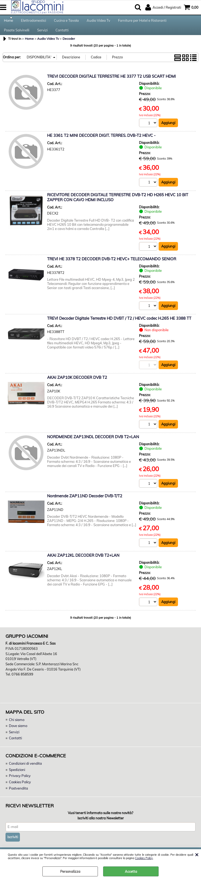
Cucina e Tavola (66, 22)
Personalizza (70, 871)
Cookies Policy (144, 858)
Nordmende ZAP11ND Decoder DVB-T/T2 (84, 502)
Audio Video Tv (98, 22)
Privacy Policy (19, 782)
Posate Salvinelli (16, 35)
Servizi (42, 35)
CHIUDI (196, 854)
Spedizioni (17, 776)
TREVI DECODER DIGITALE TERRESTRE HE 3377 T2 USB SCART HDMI (111, 82)
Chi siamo (16, 726)
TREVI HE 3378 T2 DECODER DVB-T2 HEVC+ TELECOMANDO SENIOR (111, 265)
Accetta (131, 871)
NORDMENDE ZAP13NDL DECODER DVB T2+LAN (93, 443)
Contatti (62, 35)
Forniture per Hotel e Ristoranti (142, 22)
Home (8, 22)
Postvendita (18, 794)
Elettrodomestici (33, 22)
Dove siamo (18, 732)
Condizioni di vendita (25, 770)
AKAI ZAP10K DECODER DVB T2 (77, 384)
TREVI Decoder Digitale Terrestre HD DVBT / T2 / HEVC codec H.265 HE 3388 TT (119, 324)
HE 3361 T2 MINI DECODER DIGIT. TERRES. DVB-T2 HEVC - (101, 141)
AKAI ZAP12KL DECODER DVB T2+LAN (83, 562)
